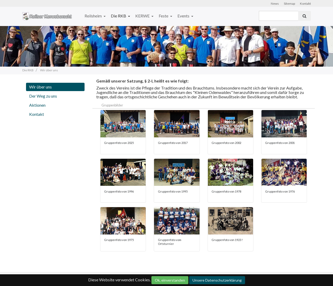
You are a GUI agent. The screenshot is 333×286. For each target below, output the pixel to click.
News (275, 3)
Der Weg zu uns (43, 95)
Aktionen (37, 105)
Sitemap (289, 3)
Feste (164, 15)
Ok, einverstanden (170, 280)
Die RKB (119, 15)
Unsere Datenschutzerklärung (217, 280)
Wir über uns (40, 86)
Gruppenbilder (112, 105)
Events (183, 15)
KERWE (142, 15)
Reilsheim (94, 15)
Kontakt (305, 3)
